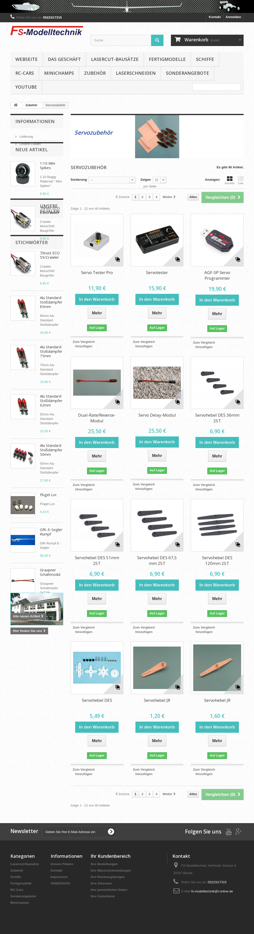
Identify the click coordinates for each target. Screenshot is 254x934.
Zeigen (145, 179)
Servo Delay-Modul (157, 415)
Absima (31, 758)
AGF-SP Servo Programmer (217, 275)
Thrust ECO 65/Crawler (50, 221)
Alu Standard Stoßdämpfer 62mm (51, 412)
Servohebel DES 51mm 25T (97, 560)
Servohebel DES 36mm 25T (217, 418)
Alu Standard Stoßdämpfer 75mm (51, 362)
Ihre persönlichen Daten (109, 890)
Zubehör (95, 73)
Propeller (20, 729)
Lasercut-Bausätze (115, 59)
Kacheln (230, 180)
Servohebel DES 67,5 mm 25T (157, 560)
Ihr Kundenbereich (110, 856)
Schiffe (205, 59)
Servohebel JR (157, 700)
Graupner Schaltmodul (50, 583)
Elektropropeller (43, 751)
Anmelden (233, 17)
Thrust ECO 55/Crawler (50, 266)
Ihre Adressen (101, 883)
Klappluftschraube (27, 736)
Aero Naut (45, 744)
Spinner (19, 751)
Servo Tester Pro (97, 272)
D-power (53, 736)
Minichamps (59, 73)
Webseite (26, 59)
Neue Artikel (31, 161)
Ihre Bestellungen (104, 864)
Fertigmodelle (167, 59)
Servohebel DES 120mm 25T (217, 560)
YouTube (26, 87)
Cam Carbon (22, 744)
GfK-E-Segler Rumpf (51, 543)
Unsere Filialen (30, 142)
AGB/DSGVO (60, 883)
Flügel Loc (48, 505)
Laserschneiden (136, 73)
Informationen (35, 121)
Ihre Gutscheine (103, 896)
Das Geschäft (64, 59)
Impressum (59, 877)
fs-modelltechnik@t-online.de (212, 891)
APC (16, 758)
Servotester (157, 272)
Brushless (40, 729)
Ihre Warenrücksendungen (111, 870)
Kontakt (215, 17)
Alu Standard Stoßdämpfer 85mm (51, 313)
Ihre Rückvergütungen (108, 877)
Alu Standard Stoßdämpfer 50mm (51, 461)
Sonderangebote (187, 73)
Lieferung (26, 134)
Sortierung (79, 179)
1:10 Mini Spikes (47, 176)
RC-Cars (24, 73)
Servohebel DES (97, 700)
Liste (241, 180)
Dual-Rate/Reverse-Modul (97, 418)
